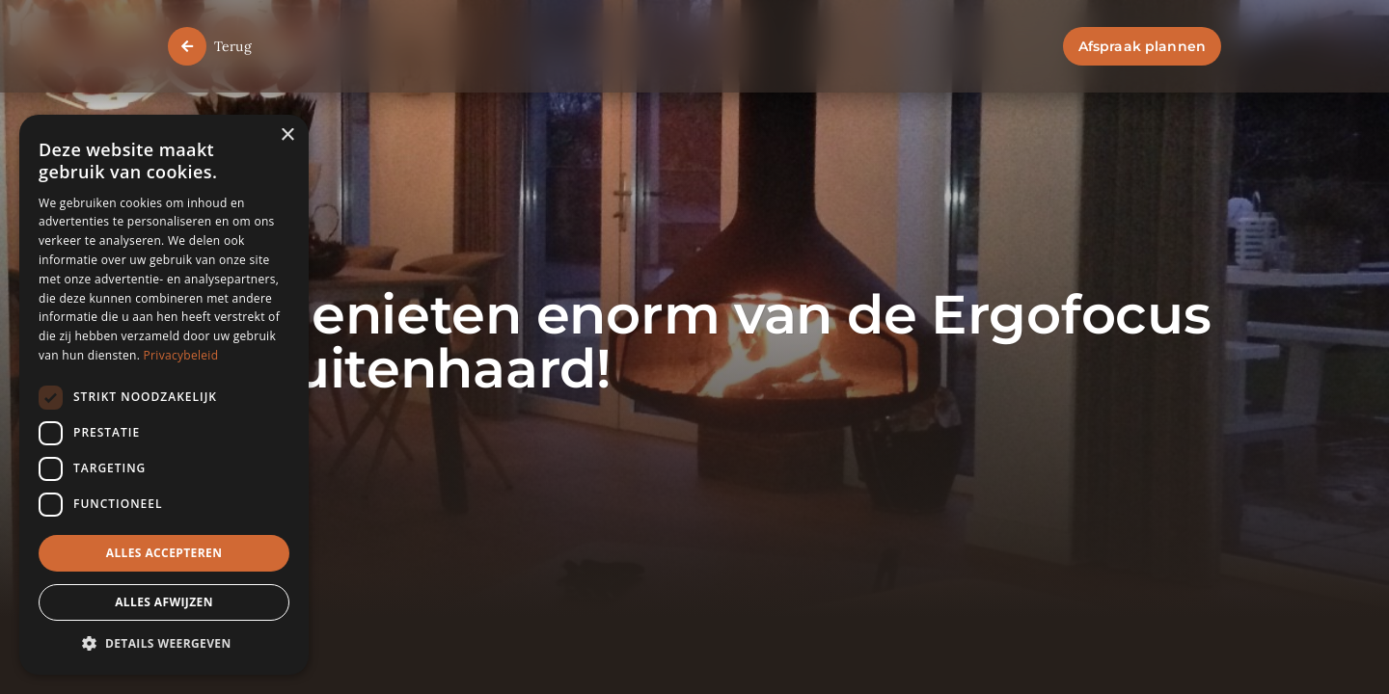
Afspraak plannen (1142, 46)
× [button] (287, 135)
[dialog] (164, 395)
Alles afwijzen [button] (164, 602)
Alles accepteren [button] (164, 553)
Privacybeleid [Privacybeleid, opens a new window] (181, 355)
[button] (164, 644)
